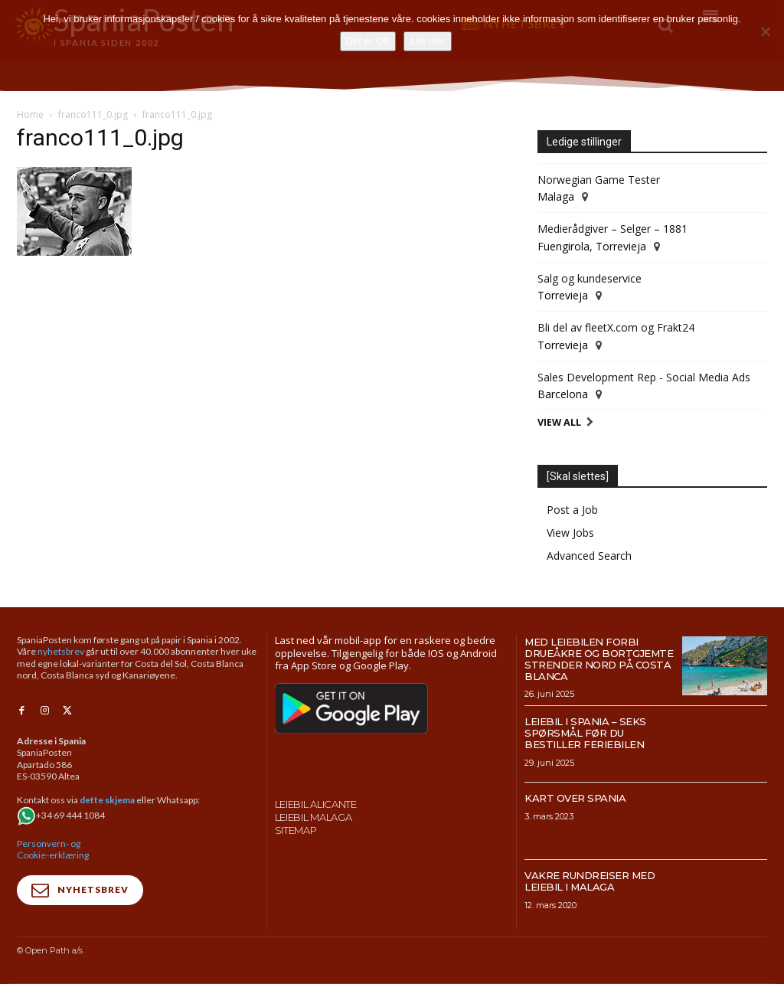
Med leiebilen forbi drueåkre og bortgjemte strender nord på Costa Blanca (598, 659)
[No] (765, 31)
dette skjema (107, 798)
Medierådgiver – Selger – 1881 (612, 228)
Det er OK (368, 41)
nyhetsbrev (61, 651)
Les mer (428, 41)
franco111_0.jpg (93, 114)
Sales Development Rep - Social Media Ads (643, 377)
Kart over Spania (575, 798)
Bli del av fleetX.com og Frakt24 (615, 327)
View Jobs (570, 532)
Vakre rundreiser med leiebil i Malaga (589, 881)
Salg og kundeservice (589, 278)
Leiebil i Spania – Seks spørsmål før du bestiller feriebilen (585, 732)
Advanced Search (589, 555)
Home (30, 114)
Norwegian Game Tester (598, 179)
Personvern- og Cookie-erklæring (53, 847)
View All (559, 422)
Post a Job (572, 509)
